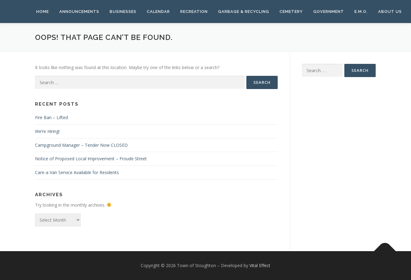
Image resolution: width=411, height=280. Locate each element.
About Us (390, 11)
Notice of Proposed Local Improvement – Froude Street (91, 158)
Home (42, 11)
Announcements (79, 11)
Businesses (123, 11)
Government (328, 11)
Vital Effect (259, 265)
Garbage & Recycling (243, 11)
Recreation (194, 11)
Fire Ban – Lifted (51, 117)
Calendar (158, 11)
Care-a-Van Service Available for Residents (77, 172)
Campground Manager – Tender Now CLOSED (81, 145)
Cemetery (291, 11)
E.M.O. (361, 11)
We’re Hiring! (47, 131)
